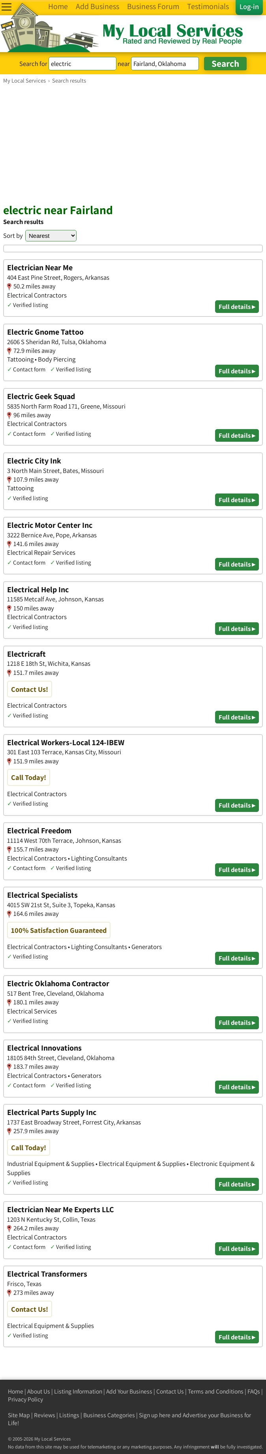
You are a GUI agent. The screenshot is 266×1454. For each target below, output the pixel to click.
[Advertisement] (133, 143)
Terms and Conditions (216, 1391)
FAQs (253, 1391)
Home (15, 1391)
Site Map (19, 1415)
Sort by (13, 235)
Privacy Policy (25, 1399)
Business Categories (109, 1415)
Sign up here (154, 1415)
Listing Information (78, 1391)
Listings (69, 1415)
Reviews (44, 1415)
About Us (38, 1391)
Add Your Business (129, 1391)
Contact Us (170, 1391)
